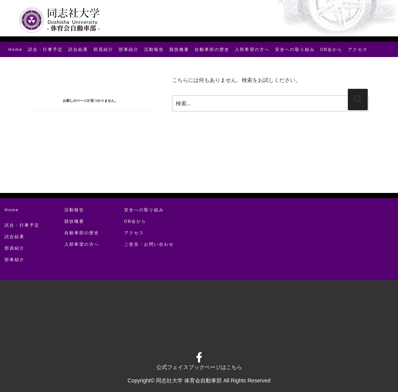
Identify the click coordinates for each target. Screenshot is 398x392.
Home (15, 49)
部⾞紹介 (129, 49)
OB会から (331, 49)
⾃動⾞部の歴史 (212, 49)
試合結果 (78, 49)
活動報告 (154, 49)
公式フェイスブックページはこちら (199, 367)
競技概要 (179, 49)
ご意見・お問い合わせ (149, 244)
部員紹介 (103, 49)
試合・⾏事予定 (45, 49)
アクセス (358, 49)
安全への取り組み (295, 49)
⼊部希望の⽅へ (252, 49)
